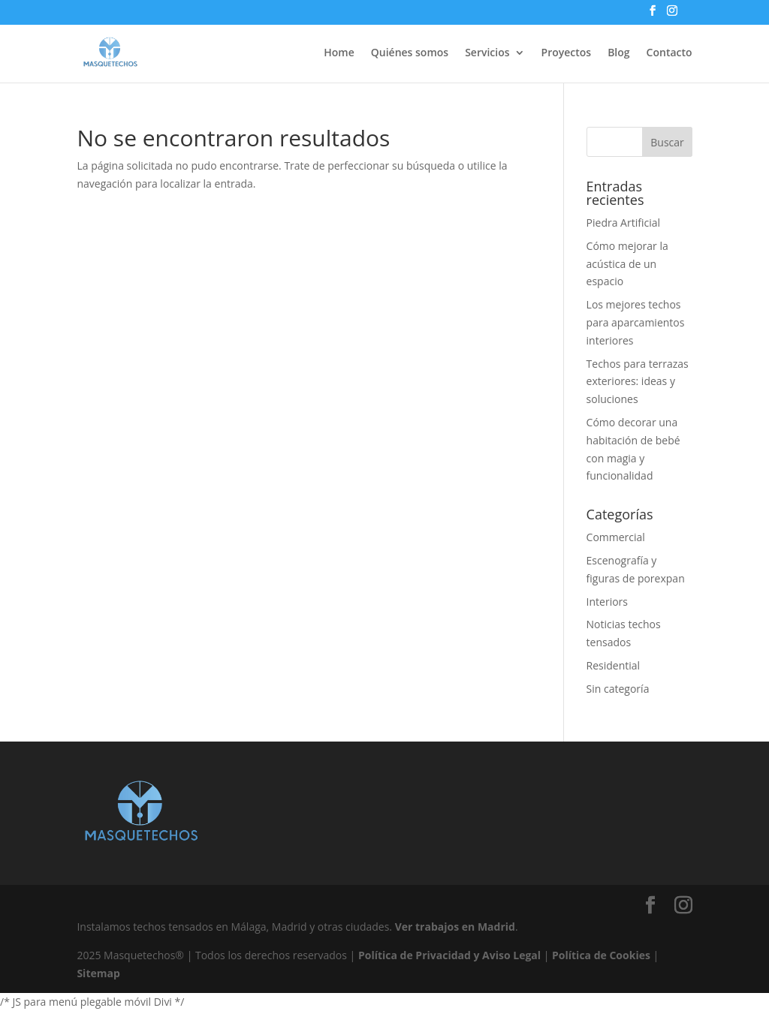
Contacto (669, 53)
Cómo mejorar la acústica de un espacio (627, 264)
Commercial (616, 537)
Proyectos (566, 53)
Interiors (607, 601)
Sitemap (98, 973)
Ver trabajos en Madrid (455, 926)
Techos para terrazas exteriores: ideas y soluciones (638, 382)
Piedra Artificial (623, 222)
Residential (614, 665)
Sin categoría (618, 689)
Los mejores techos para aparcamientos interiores (636, 322)
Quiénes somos (409, 53)
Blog (618, 53)
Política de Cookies (601, 955)
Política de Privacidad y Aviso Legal (449, 955)
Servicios (487, 53)
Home (339, 53)
